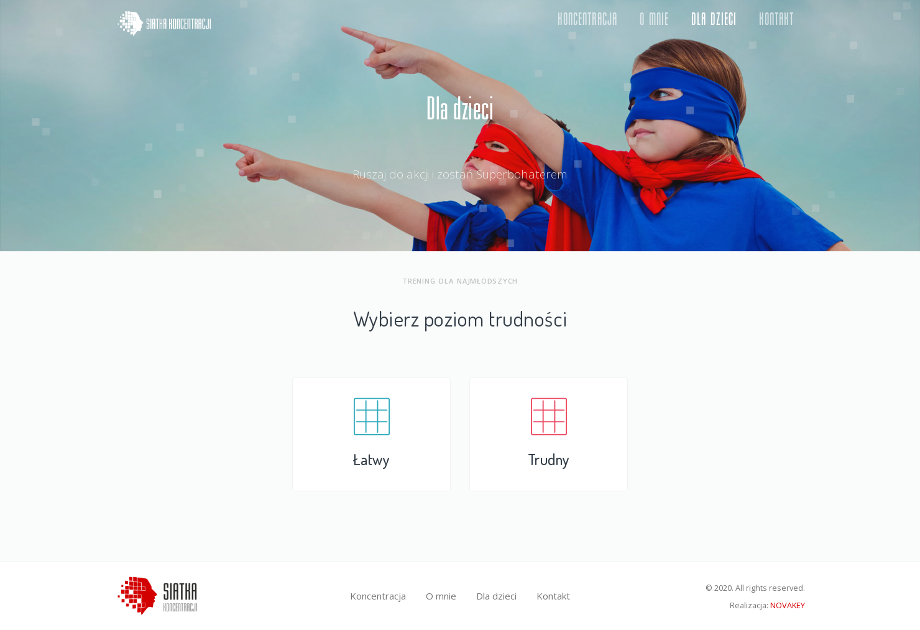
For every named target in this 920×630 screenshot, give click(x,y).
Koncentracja (587, 23)
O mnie (654, 23)
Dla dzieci (714, 23)
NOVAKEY (787, 605)
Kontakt (776, 23)
